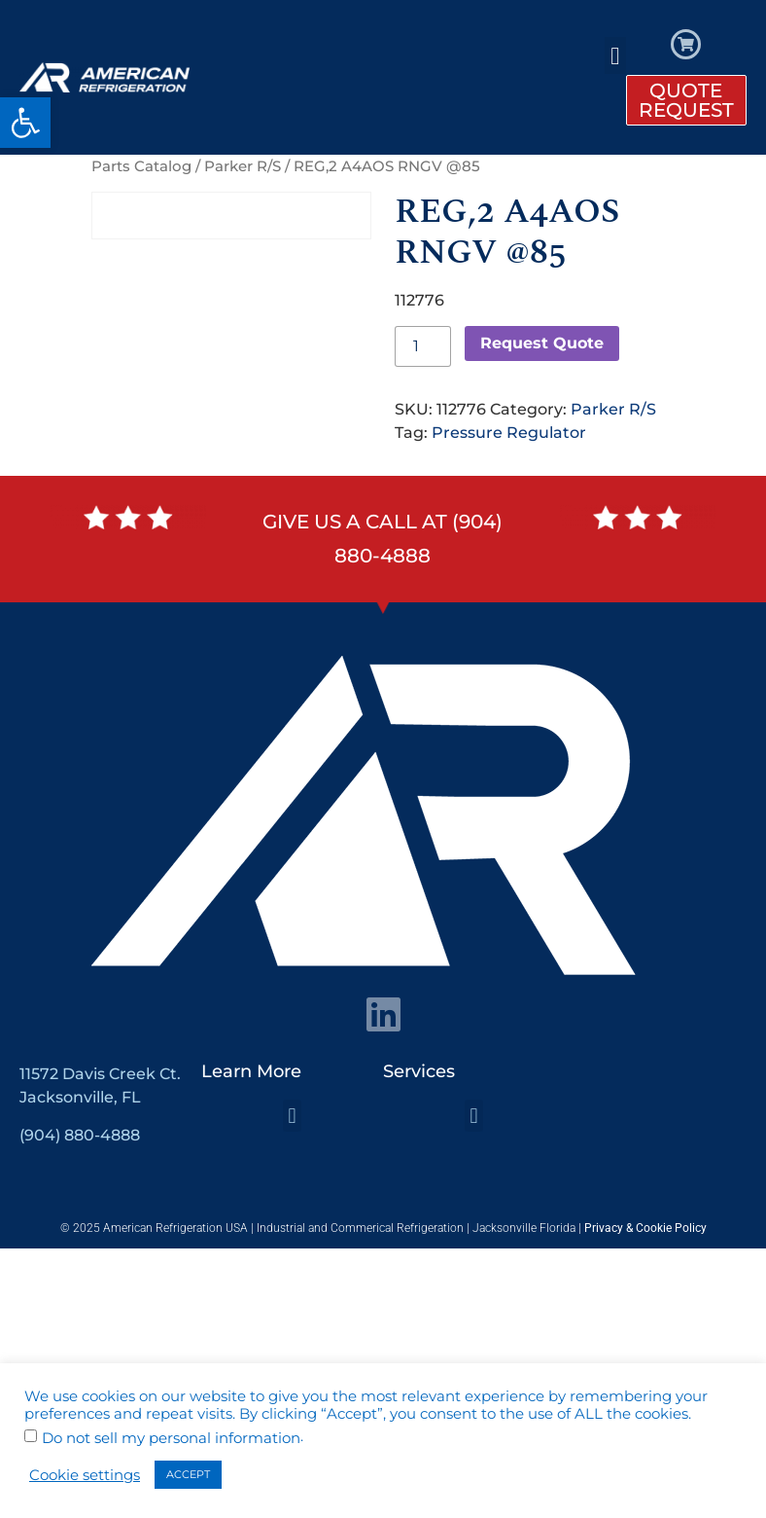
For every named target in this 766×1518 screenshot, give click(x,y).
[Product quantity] (423, 346)
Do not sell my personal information (171, 1438)
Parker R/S (242, 166)
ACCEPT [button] (188, 1474)
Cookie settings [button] (84, 1475)
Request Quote (542, 343)
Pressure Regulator (509, 432)
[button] (25, 122)
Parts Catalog (141, 166)
